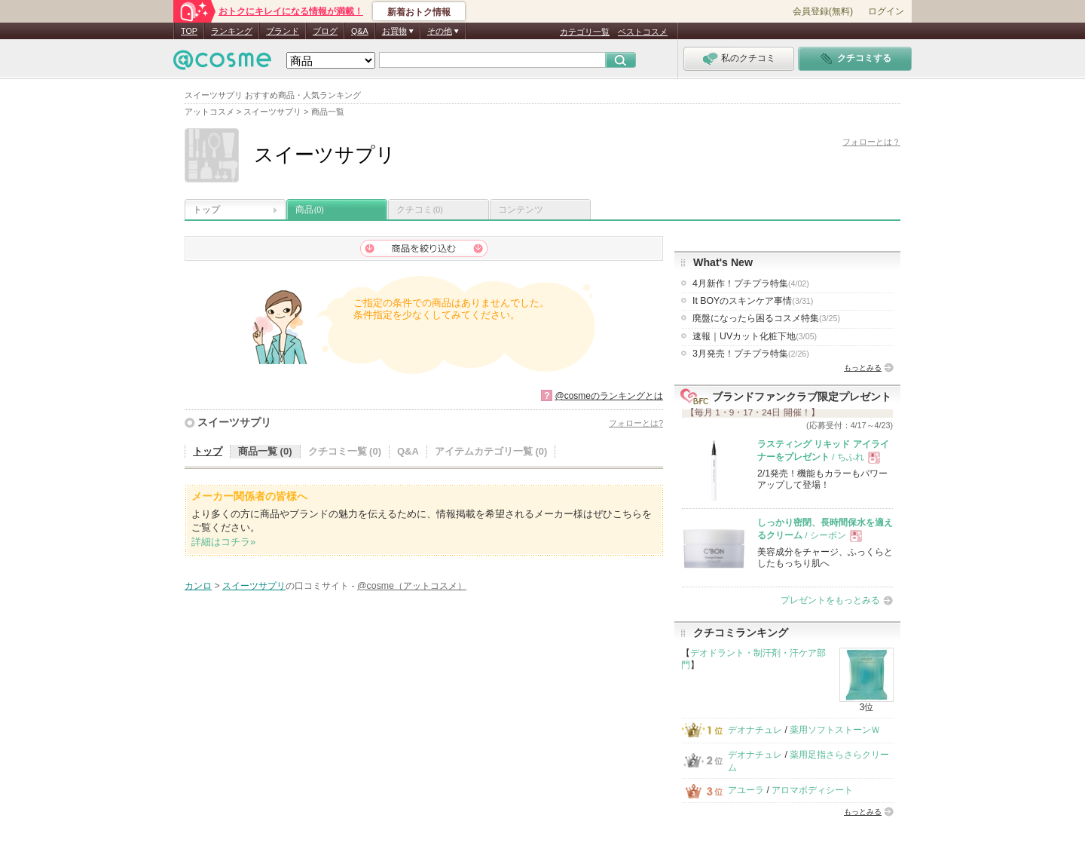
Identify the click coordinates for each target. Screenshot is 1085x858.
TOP (189, 30)
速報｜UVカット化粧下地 (754, 336)
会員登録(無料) (823, 11)
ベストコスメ (643, 31)
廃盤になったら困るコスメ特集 (766, 318)
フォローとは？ (871, 141)
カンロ (198, 586)
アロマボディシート (812, 790)
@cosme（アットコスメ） (411, 586)
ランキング (231, 30)
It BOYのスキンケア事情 (752, 301)
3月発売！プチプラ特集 (750, 353)
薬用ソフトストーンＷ (835, 730)
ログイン (886, 11)
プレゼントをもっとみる (830, 600)
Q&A (359, 30)
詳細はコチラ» (223, 541)
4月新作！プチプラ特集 (750, 283)
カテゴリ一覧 (585, 31)
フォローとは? (636, 422)
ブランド (282, 30)
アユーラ (746, 790)
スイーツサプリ (234, 422)
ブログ (325, 30)
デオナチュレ (755, 730)
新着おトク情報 (419, 12)
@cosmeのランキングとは (609, 396)
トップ (206, 209)
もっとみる (863, 367)
